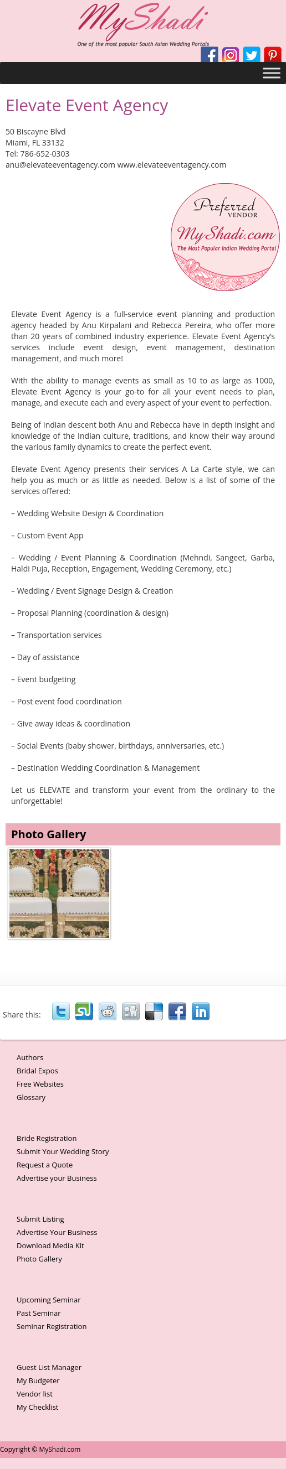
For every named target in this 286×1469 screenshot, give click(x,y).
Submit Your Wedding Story (63, 1151)
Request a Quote (45, 1165)
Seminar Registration (51, 1326)
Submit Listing (40, 1219)
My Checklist (38, 1407)
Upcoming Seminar (48, 1300)
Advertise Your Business (57, 1232)
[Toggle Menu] (271, 73)
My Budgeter (38, 1380)
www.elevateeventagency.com (172, 164)
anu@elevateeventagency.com (60, 164)
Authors (30, 1057)
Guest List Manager (49, 1367)
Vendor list (35, 1394)
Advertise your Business (57, 1178)
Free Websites (40, 1084)
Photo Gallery (39, 1259)
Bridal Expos (37, 1071)
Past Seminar (39, 1313)
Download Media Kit (50, 1245)
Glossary (31, 1097)
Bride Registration (46, 1138)
